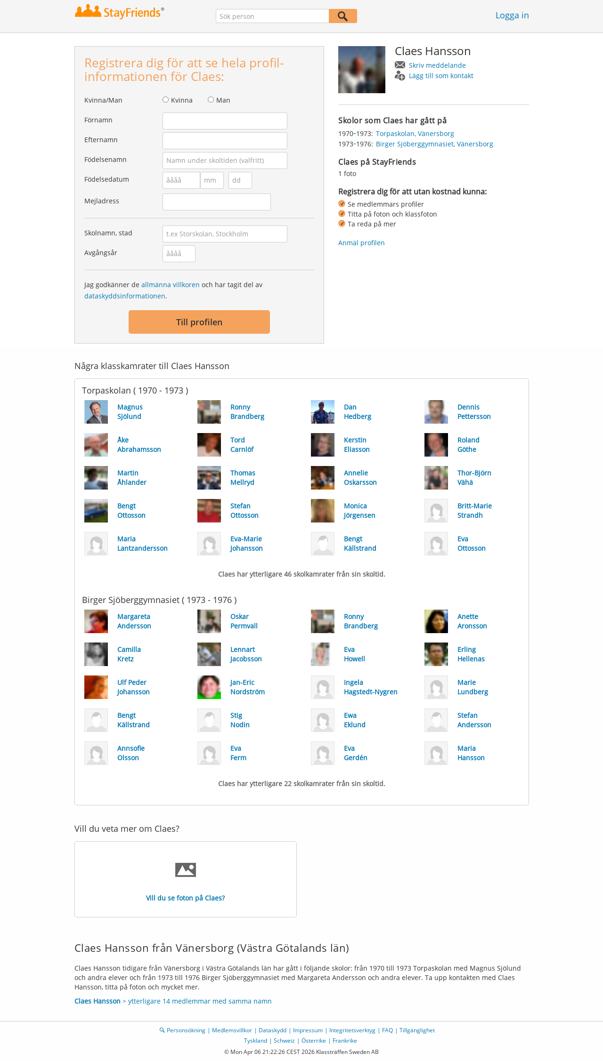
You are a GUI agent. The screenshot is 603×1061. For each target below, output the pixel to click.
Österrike (314, 1041)
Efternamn (101, 139)
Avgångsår (100, 252)
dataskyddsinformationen (124, 295)
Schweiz (284, 1041)
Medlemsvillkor (232, 1030)
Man (223, 100)
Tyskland (255, 1041)
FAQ (387, 1030)
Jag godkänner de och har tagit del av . (173, 290)
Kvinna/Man (103, 100)
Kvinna (182, 100)
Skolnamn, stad (108, 232)
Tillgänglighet (417, 1030)
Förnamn (98, 119)
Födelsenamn (105, 159)
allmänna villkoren (170, 284)
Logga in (512, 15)
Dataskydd (272, 1030)
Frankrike (345, 1041)
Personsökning (186, 1030)
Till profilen (199, 322)
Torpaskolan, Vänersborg (415, 133)
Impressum (308, 1030)
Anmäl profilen (361, 242)
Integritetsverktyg (352, 1030)
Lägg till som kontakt (441, 75)
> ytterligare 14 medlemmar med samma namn (173, 1001)
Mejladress (101, 200)
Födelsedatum (106, 179)
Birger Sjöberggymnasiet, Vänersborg (434, 143)
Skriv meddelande (437, 65)
